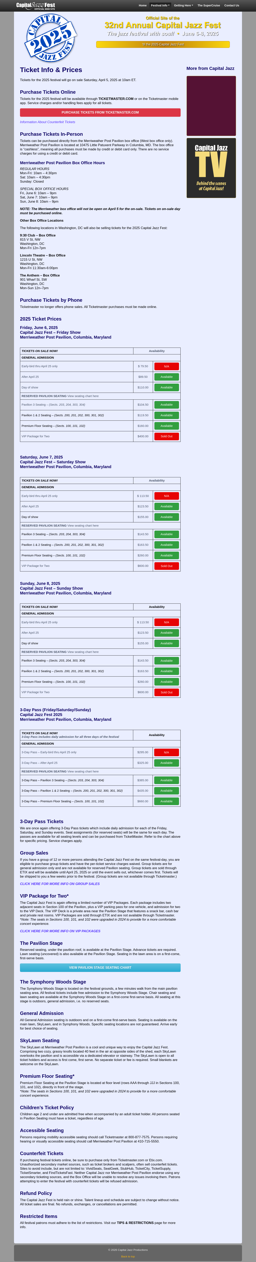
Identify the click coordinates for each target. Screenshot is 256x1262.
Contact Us (231, 5)
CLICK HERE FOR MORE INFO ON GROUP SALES (60, 884)
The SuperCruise (209, 5)
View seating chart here (83, 396)
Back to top (128, 1256)
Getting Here (182, 5)
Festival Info (159, 5)
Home (143, 5)
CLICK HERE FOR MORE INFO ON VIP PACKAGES (60, 931)
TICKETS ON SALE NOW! (40, 351)
